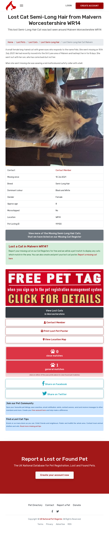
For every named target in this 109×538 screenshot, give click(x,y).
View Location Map (54, 339)
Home (10, 42)
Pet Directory (35, 505)
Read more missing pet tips (30, 426)
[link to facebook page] (52, 511)
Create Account (89, 6)
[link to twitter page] (57, 511)
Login (69, 5)
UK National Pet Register (51, 519)
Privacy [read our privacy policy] (49, 524)
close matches (54, 353)
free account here (39, 410)
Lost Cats (33, 42)
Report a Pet (63, 505)
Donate (77, 505)
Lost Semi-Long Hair (50, 42)
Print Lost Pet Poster (54, 331)
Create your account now (54, 475)
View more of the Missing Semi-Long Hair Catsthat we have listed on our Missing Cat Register (54, 235)
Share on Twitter (54, 393)
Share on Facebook (54, 383)
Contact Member (63, 170)
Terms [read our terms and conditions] (40, 524)
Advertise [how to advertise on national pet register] (60, 524)
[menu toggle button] (21, 6)
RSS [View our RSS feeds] (70, 524)
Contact (49, 505)
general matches (54, 367)
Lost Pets (20, 42)
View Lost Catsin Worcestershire (55, 312)
